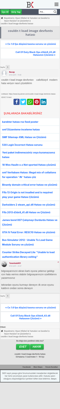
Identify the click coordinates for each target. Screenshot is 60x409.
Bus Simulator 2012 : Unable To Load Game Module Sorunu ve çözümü (27, 242)
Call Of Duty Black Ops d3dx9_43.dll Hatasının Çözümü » (35, 53)
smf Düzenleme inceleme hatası (21, 129)
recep (12, 72)
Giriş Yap (16, 12)
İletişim (54, 379)
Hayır (37, 346)
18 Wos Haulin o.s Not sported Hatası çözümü (29, 164)
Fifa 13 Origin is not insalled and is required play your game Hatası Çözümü (27, 195)
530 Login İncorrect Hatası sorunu (22, 144)
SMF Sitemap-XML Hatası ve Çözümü (24, 137)
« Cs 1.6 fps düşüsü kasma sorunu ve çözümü (30, 43)
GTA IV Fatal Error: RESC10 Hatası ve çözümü (28, 232)
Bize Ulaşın (38, 367)
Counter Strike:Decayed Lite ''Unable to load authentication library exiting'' (28, 254)
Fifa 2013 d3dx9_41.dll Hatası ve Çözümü (26, 212)
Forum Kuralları (51, 367)
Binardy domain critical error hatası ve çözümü (29, 184)
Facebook (27, 367)
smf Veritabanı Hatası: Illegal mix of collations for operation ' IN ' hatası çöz (29, 175)
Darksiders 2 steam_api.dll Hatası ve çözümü (28, 204)
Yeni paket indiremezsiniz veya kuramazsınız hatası (28, 155)
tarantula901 (15, 263)
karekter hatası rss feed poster (20, 121)
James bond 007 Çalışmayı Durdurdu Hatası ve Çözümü (29, 222)
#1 (58, 262)
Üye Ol (5, 12)
